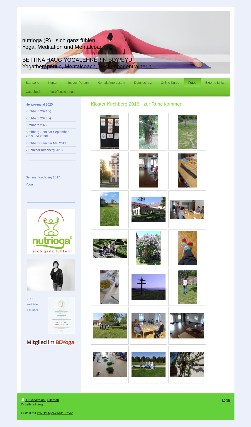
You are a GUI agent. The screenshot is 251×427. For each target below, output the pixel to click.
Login (226, 400)
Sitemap (53, 400)
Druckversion (33, 400)
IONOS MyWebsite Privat (55, 413)
